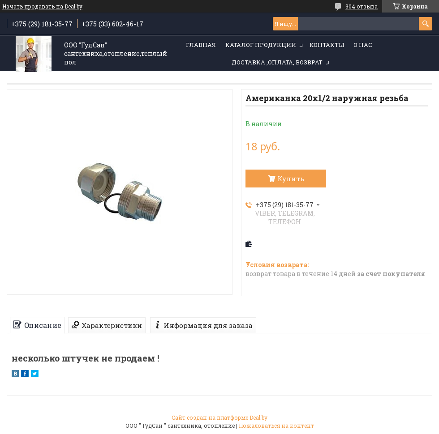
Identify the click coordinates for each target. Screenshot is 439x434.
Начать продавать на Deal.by (42, 6)
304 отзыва (361, 6)
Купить (290, 178)
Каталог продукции (260, 45)
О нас (362, 45)
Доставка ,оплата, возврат (277, 62)
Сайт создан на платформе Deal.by (219, 417)
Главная (201, 45)
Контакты (327, 45)
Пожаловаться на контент (276, 425)
